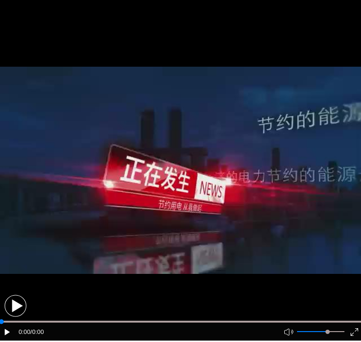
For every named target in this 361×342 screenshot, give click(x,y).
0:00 (24, 331)
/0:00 (37, 331)
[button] (15, 306)
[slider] (327, 332)
